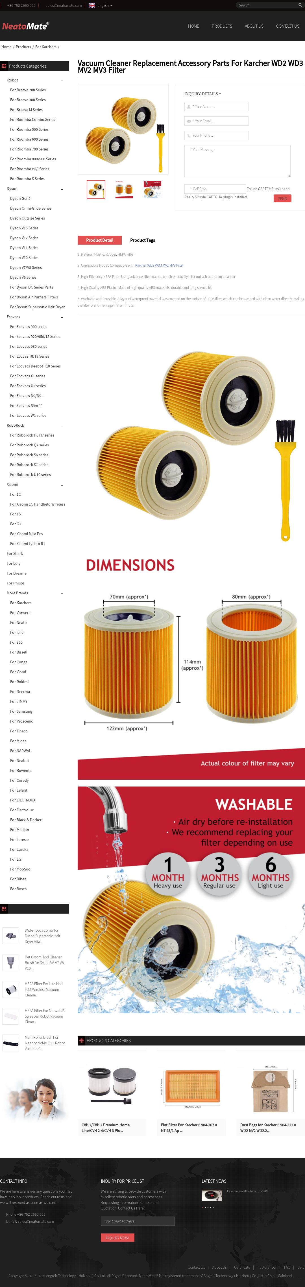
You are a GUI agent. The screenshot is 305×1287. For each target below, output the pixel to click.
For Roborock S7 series (29, 464)
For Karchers (45, 46)
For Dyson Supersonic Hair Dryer (37, 306)
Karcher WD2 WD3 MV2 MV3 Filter (159, 265)
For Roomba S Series (27, 178)
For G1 (15, 523)
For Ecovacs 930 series (28, 346)
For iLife (16, 632)
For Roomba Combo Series (32, 119)
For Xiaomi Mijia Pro (26, 533)
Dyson (12, 188)
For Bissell (18, 652)
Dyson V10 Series (24, 257)
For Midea (18, 740)
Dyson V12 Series (24, 237)
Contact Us (287, 26)
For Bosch (18, 888)
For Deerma (20, 691)
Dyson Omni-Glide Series (30, 208)
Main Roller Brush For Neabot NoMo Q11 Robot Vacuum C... (45, 1043)
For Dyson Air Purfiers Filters (34, 297)
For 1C (15, 494)
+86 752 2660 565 (21, 5)
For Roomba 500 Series (29, 129)
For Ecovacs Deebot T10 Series (35, 366)
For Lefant (18, 790)
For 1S (15, 514)
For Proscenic (21, 721)
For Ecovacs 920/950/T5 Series (35, 336)
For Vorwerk (20, 612)
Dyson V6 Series (23, 277)
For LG (15, 859)
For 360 (16, 642)
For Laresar (19, 839)
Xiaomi (12, 484)
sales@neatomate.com (65, 5)
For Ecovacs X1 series (27, 375)
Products (222, 26)
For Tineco (19, 731)
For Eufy (14, 563)
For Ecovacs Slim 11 (26, 405)
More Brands (17, 592)
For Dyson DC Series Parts (31, 287)
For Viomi (18, 671)
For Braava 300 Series (28, 99)
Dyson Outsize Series (27, 218)
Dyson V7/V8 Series (26, 267)
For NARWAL (20, 750)
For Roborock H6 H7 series (32, 435)
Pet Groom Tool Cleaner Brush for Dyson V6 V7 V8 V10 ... (44, 962)
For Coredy (19, 780)
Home (193, 26)
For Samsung (21, 711)
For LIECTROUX (22, 800)
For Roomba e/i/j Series (29, 168)
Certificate (242, 1267)
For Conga (18, 661)
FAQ (287, 1267)
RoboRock (15, 425)
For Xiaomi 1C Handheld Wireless (37, 504)
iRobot (12, 80)
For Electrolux (22, 809)
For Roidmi (19, 681)
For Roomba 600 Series (29, 139)
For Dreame (17, 573)
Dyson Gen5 (20, 198)
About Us (254, 26)
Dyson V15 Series (24, 228)
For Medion (19, 829)
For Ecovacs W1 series (28, 415)
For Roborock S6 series (29, 454)
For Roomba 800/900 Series (33, 158)
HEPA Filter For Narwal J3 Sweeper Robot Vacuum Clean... (45, 1016)
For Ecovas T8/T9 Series (29, 356)
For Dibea (18, 878)
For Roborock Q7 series (29, 445)
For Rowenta (21, 770)
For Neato (18, 622)
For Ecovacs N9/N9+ (26, 395)
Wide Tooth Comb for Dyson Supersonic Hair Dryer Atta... (42, 936)
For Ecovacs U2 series (28, 385)
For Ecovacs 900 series (28, 326)
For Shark (15, 553)
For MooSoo (20, 869)
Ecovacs (13, 316)
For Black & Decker (26, 819)
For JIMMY (18, 701)
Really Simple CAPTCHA (203, 197)
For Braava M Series (26, 109)
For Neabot (19, 760)
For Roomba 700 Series (29, 149)
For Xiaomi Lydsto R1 (27, 543)
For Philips (16, 583)
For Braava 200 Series (28, 89)
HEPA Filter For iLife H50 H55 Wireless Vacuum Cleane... (44, 989)
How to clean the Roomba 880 (247, 1191)
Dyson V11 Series (24, 247)
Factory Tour (267, 1267)
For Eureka (19, 849)
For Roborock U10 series (30, 474)
